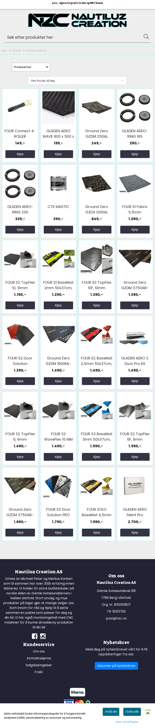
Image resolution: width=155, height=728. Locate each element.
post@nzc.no (116, 618)
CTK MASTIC (58, 206)
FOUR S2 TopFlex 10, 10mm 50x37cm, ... (20, 288)
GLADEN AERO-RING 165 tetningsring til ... (135, 136)
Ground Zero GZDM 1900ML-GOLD (58, 364)
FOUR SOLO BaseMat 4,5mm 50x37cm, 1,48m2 (96, 515)
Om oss (39, 651)
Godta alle (132, 711)
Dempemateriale (35, 50)
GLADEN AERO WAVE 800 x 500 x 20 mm (58, 136)
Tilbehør (15, 50)
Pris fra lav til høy (43, 81)
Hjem (4, 50)
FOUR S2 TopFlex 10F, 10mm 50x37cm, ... (96, 288)
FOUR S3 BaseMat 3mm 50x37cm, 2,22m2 (96, 439)
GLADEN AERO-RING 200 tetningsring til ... (20, 212)
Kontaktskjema (39, 658)
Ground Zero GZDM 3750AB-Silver (135, 288)
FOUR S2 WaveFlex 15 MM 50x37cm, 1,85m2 (58, 439)
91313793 (119, 611)
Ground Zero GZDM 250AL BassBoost (96, 136)
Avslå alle (111, 711)
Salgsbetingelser (39, 665)
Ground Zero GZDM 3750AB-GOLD (20, 515)
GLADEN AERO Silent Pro (135, 512)
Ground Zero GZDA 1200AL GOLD (96, 212)
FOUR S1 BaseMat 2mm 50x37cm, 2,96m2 (58, 288)
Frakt (39, 672)
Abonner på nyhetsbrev (116, 665)
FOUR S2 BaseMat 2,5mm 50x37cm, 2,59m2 (96, 364)
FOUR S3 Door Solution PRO (58, 512)
